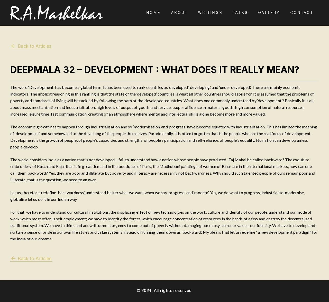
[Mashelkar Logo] (56, 13)
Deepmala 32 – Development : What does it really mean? (154, 69)
